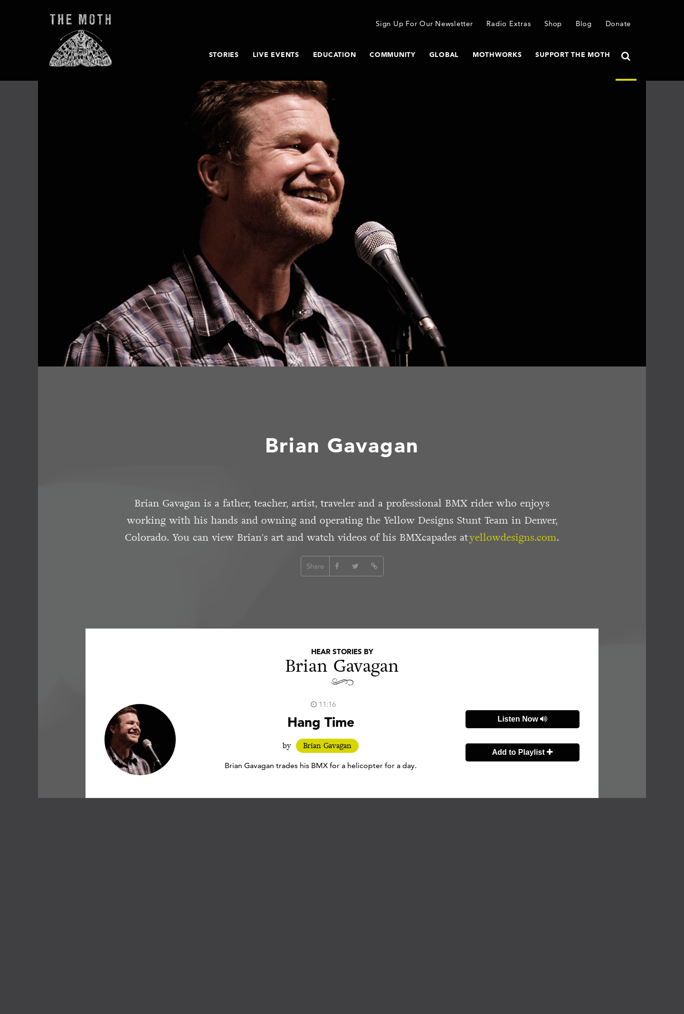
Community (393, 54)
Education (334, 54)
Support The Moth (572, 54)
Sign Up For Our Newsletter (424, 23)
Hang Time (320, 722)
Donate (618, 23)
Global (444, 54)
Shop (553, 23)
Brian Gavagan (327, 746)
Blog (584, 23)
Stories (224, 54)
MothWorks (497, 54)
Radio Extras (508, 23)
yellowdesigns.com (513, 538)
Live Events (276, 54)
